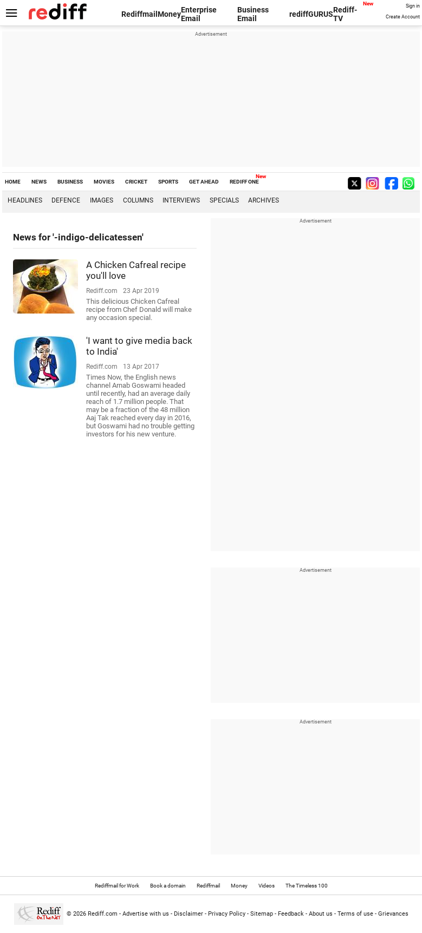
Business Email (253, 14)
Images (101, 200)
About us (321, 913)
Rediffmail (139, 14)
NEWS (39, 181)
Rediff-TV (345, 14)
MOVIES (104, 181)
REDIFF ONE (244, 181)
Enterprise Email (199, 14)
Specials (224, 200)
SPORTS (168, 181)
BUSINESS (70, 181)
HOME (13, 181)
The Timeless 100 (306, 885)
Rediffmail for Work (117, 885)
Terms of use (355, 913)
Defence (65, 200)
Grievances (393, 913)
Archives (263, 200)
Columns (138, 200)
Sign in (413, 6)
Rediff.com (103, 913)
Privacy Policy (226, 913)
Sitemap (261, 913)
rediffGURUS (311, 14)
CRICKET (136, 181)
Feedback (291, 913)
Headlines (25, 200)
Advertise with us (145, 913)
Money (169, 14)
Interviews (181, 200)
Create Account (403, 16)
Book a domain (168, 885)
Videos (266, 885)
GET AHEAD (204, 181)
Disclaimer (188, 913)
